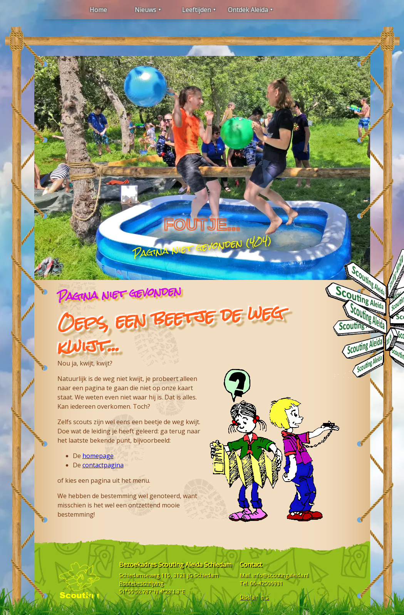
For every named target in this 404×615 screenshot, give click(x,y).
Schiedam (206, 575)
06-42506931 (266, 583)
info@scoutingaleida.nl (280, 575)
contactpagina (103, 465)
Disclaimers (254, 596)
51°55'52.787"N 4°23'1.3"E (152, 591)
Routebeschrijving (141, 583)
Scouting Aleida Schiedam (194, 564)
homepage (98, 456)
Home (98, 9)
